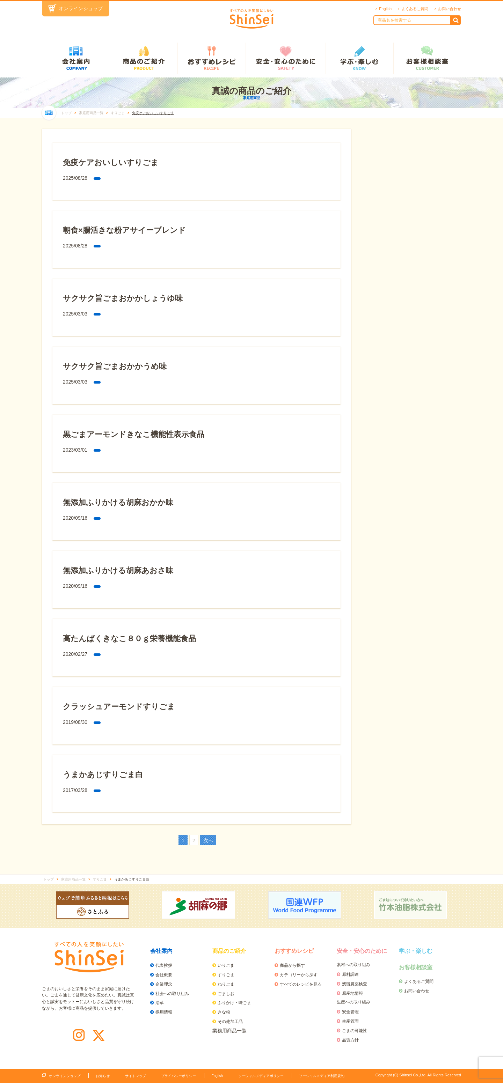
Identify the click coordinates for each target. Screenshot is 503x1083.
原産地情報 (352, 993)
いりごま (226, 965)
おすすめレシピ (211, 58)
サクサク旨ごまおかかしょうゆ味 (123, 298)
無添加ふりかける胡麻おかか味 (118, 502)
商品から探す (292, 965)
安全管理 (350, 1011)
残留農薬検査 (354, 983)
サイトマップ (135, 1076)
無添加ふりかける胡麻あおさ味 (118, 570)
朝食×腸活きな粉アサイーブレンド (124, 230)
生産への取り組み (353, 1002)
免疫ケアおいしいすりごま (111, 162)
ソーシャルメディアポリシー (261, 1076)
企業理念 (163, 984)
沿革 (159, 1002)
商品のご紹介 (143, 58)
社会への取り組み (172, 993)
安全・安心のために (286, 58)
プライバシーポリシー (178, 1076)
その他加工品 (230, 1021)
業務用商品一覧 (229, 1030)
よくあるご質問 (414, 9)
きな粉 (224, 1012)
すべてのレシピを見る (301, 984)
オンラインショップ (81, 8)
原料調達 (350, 974)
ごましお (226, 993)
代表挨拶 (163, 965)
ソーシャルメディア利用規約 (321, 1076)
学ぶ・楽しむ (359, 58)
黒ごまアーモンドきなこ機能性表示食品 (133, 434)
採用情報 (163, 1012)
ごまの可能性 (354, 1030)
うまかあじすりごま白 (103, 774)
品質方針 (350, 1040)
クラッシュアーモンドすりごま (119, 706)
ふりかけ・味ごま (234, 1002)
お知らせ (103, 1076)
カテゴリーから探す (299, 974)
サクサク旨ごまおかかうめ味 (115, 366)
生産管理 (350, 1021)
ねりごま (226, 984)
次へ (208, 840)
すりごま (226, 974)
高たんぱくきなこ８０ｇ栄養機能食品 (129, 638)
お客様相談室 (427, 58)
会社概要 (163, 974)
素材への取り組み (353, 964)
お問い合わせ (449, 9)
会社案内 (76, 58)
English (385, 9)
